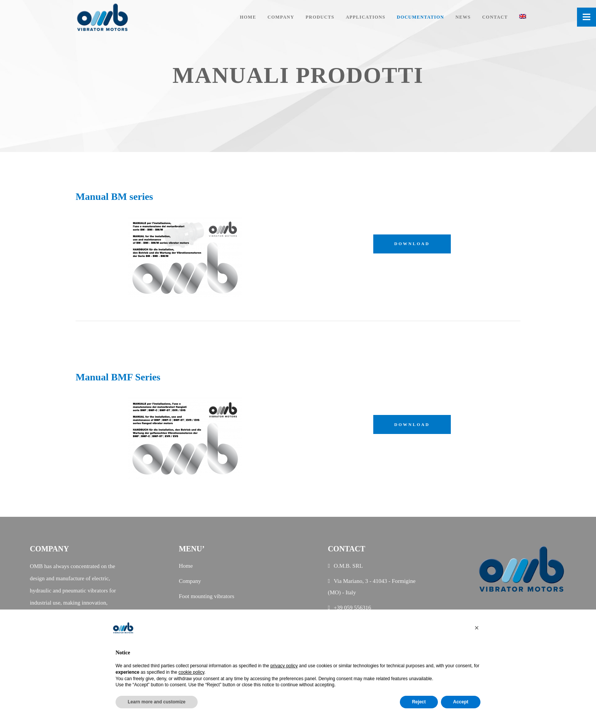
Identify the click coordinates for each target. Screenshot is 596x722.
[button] (477, 628)
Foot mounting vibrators (206, 596)
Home (186, 566)
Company (190, 581)
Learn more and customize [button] (156, 702)
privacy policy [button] (284, 665)
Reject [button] (419, 702)
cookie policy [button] (191, 672)
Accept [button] (460, 702)
